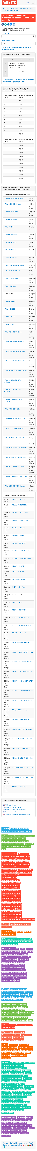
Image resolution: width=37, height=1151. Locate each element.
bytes (10, 954)
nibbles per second (29, 919)
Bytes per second (7, 867)
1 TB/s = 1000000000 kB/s (12, 271)
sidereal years (6, 1058)
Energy (5, 924)
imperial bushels (7, 1099)
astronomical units (16, 1000)
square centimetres (21, 841)
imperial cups (18, 1099)
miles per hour (14, 1025)
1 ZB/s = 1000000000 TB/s (20, 617)
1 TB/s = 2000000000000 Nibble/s (14, 486)
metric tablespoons (17, 1110)
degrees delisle (7, 1037)
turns (12, 829)
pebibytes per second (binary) (12, 912)
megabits (29, 949)
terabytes (12, 957)
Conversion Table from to (16, 89)
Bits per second (23, 854)
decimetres (20, 992)
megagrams (21, 1117)
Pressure (6, 1004)
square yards (29, 844)
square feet (5, 846)
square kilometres (15, 836)
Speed (5, 1025)
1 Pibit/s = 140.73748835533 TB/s (22, 671)
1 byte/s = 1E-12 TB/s (18, 566)
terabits (10, 952)
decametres (6, 992)
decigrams (28, 1120)
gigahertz (5, 934)
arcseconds (6, 831)
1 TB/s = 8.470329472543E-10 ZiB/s (15, 467)
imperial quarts (7, 1094)
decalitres (28, 1073)
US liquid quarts (7, 1086)
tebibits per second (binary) (11, 888)
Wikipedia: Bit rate (10, 805)
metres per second (26, 1025)
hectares (24, 846)
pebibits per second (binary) (11, 891)
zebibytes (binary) (21, 978)
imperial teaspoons (23, 1102)
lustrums (14, 1055)
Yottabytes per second (9, 877)
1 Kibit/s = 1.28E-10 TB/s (20, 633)
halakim (27, 1053)
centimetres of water (9, 1020)
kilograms (29, 1117)
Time (4, 1045)
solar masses (6, 1136)
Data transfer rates (12, 8)
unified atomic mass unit (10, 1133)
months (17, 1050)
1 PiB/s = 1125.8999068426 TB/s (22, 748)
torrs (23, 1010)
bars (19, 1007)
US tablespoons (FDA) (9, 1107)
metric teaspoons (7, 1113)
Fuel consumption (9, 939)
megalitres (5, 1073)
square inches (15, 846)
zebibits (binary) (19, 967)
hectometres (22, 989)
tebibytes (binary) (7, 975)
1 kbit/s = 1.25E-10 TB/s (19, 505)
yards (4, 997)
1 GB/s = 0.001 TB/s (18, 587)
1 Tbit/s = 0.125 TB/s (18, 528)
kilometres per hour (8, 1027)
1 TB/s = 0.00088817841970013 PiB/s (15, 447)
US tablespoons (25, 1089)
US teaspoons (6, 1092)
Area (4, 836)
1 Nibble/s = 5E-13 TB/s (19, 787)
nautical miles (20, 997)
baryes (30, 1020)
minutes (20, 1047)
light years (5, 1000)
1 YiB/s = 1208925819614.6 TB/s (22, 777)
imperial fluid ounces (9, 1097)
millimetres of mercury (26, 1012)
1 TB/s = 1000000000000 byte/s (14, 265)
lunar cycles (6, 1055)
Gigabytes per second (11, 10)
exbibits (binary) (7, 967)
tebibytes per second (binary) (11, 909)
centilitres (17, 1076)
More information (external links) (14, 800)
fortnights (10, 1050)
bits (17, 949)
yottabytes (13, 959)
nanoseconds (13, 1045)
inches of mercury (24, 1015)
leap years (29, 1050)
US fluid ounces (7, 1089)
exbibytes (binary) (8, 978)
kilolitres (13, 1073)
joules (12, 924)
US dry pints (6, 1081)
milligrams (13, 1123)
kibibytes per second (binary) (11, 901)
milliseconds (6, 1047)
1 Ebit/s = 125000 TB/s (19, 543)
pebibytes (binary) (21, 975)
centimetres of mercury (9, 1015)
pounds (31, 1128)
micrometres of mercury (10, 1012)
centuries (12, 1053)
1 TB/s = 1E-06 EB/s (10, 309)
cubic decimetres (7, 1068)
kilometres (13, 989)
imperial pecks (22, 1097)
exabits (23, 952)
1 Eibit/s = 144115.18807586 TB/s (22, 681)
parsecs (28, 997)
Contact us (19, 1143)
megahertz (27, 932)
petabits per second (8, 862)
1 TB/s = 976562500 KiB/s (12, 409)
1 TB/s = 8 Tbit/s (9, 227)
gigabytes (5, 957)
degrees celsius (19, 1032)
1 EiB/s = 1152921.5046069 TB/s (22, 758)
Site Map (12, 1143)
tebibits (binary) (7, 965)
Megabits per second (23, 856)
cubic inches (26, 1071)
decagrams (14, 1120)
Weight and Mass (8, 1117)
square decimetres (8, 841)
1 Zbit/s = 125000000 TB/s (20, 551)
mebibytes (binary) (8, 973)
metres (13, 992)
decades (4, 1053)
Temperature (7, 1032)
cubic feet (17, 1071)
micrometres (14, 994)
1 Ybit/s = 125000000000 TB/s (21, 558)
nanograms (5, 1125)
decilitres (9, 1076)
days (31, 1047)
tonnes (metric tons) (25, 1125)
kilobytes (16, 954)
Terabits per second (22, 859)
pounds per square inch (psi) (11, 1010)
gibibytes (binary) (21, 973)
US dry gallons (17, 1078)
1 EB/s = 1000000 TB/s (19, 610)
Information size (8, 949)
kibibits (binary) (23, 959)
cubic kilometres (16, 1063)
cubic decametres (8, 1065)
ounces (4, 1130)
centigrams (5, 1123)
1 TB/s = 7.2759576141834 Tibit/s (14, 361)
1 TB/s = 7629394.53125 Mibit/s (14, 341)
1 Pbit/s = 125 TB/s (18, 535)
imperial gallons (29, 1092)
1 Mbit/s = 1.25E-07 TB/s (20, 512)
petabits (17, 952)
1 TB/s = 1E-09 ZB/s (10, 317)
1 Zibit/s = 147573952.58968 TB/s (22, 690)
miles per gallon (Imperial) (10, 941)
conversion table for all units (17, 188)
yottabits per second (23, 864)
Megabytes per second (9, 870)
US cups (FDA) (22, 1105)
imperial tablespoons (9, 1102)
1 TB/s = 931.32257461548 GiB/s (14, 428)
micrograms (23, 1123)
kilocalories (26, 924)
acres (4, 849)
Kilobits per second (8, 856)
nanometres (24, 994)
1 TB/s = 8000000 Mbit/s (11, 211)
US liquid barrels (7, 1084)
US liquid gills (28, 1086)
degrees (17, 829)
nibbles (17, 980)
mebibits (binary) (7, 962)
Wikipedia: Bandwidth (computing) (15, 809)
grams (21, 1120)
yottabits (5, 954)
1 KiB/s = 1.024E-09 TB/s (20, 710)
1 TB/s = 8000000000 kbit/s (12, 204)
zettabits (30, 952)
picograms (13, 1125)
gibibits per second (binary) (11, 885)
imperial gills (27, 1094)
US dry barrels (6, 1078)
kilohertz (20, 932)
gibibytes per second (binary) (11, 906)
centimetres (29, 992)
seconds (14, 1047)
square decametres (8, 838)
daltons (24, 1130)
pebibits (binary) (18, 965)
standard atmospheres (19, 1004)
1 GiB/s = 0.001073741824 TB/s (22, 729)
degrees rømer (19, 1040)
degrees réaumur (7, 1040)
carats (19, 1130)
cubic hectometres (29, 1063)
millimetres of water (20, 1018)
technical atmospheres (9, 1007)
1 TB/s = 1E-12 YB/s (10, 324)
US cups (16, 1089)
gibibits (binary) (19, 962)
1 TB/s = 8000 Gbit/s (10, 219)
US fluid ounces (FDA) (9, 1105)
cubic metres (19, 1065)
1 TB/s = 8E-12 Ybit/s (10, 257)
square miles (19, 844)
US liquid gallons (19, 1084)
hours (26, 1047)
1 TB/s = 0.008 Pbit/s (10, 234)
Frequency (6, 932)
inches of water (22, 1020)
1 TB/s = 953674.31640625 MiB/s (14, 418)
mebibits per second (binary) (11, 883)
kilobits (22, 949)
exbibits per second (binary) (11, 893)
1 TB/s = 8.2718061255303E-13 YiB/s (15, 476)
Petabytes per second (24, 872)
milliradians (20, 831)
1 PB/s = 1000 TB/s (18, 602)
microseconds (23, 1045)
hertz (14, 932)
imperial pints (17, 1094)
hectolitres (20, 1073)
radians (13, 831)
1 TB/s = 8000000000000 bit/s (13, 198)
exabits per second (22, 862)
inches (12, 997)
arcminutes (25, 829)
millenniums (20, 1053)
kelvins (17, 1035)
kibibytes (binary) (19, 970)
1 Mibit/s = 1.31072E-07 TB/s (21, 642)
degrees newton (18, 1037)
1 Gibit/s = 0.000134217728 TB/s (22, 652)
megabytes (24, 954)
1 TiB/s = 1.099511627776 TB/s (22, 739)
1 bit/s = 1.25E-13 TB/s (19, 499)
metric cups (6, 1110)
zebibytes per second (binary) (11, 917)
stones (26, 1128)
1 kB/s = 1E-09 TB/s (18, 572)
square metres (20, 838)
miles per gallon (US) (24, 939)
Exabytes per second (9, 875)
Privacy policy (14, 1145)
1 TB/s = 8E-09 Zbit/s (10, 250)
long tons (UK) (17, 1128)
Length (5, 989)
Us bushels (22, 1081)
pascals (24, 1007)
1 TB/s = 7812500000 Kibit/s (13, 332)
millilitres (24, 1076)
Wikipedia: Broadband (11, 812)
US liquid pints (18, 1086)
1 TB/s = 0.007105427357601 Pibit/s (15, 370)
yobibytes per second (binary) (11, 919)
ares (29, 846)
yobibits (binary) (7, 970)
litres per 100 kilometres (10, 944)
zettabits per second (8, 864)
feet (8, 997)
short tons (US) (7, 1128)
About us (5, 1143)
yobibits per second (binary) (11, 898)
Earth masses (23, 1133)
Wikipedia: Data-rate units (13, 807)
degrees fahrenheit (8, 1035)
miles (31, 994)
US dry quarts (27, 1078)
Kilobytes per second (21, 867)
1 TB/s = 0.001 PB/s (10, 301)
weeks (4, 1050)
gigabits (4, 952)
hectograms (6, 1120)
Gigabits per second (8, 859)
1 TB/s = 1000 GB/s (10, 286)
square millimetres (8, 844)
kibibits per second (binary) (11, 880)
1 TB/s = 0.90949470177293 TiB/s (14, 438)
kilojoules (18, 924)
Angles (5, 829)
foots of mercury (7, 1018)
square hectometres (28, 836)
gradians (28, 831)
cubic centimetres (20, 1068)
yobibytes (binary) (8, 980)
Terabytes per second (26, 8)
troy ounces (11, 1130)
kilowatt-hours (6, 927)
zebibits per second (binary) (11, 896)
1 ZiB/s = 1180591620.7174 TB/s (22, 767)
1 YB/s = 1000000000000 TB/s (21, 625)
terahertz (12, 934)
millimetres (5, 994)
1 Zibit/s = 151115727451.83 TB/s (22, 700)
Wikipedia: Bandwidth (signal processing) (17, 814)
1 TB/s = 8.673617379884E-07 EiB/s (15, 457)
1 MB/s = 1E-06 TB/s (18, 579)
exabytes (27, 957)
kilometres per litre (26, 941)
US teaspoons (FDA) (24, 1107)
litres (3, 1076)
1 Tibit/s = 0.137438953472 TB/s (22, 662)
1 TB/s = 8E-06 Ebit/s (10, 242)
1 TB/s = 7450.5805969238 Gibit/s (14, 351)
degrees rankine (26, 1035)
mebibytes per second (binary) (12, 904)
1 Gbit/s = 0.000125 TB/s (20, 520)
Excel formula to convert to (16, 54)
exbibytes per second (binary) (11, 914)
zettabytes (5, 959)
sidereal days (22, 1055)
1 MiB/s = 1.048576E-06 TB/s (21, 719)
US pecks (14, 1081)
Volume (5, 1063)
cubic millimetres (7, 1071)
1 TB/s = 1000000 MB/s (11, 278)
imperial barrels (17, 1092)
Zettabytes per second (24, 875)
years (23, 1050)
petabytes (20, 957)
